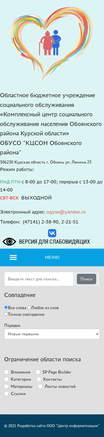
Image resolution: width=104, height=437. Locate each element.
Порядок (12, 325)
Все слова (15, 307)
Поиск (86, 279)
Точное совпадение (24, 314)
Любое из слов (43, 307)
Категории (21, 379)
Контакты (52, 379)
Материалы (21, 386)
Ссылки (18, 393)
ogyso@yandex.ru (66, 212)
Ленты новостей (60, 386)
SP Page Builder (56, 372)
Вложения (20, 372)
